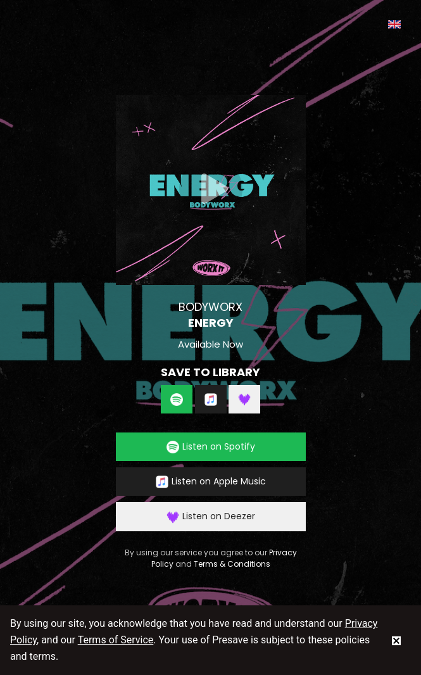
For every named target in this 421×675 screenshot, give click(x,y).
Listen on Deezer (211, 516)
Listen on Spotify (211, 446)
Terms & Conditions (232, 563)
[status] (396, 640)
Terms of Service (116, 640)
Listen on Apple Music (211, 481)
